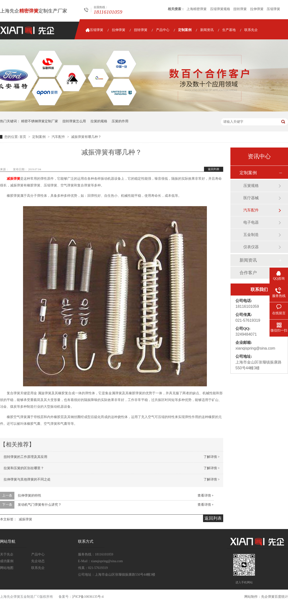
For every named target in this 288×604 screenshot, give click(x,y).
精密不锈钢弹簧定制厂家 (39, 121)
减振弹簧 (13, 178)
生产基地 (229, 30)
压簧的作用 (120, 121)
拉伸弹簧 (257, 9)
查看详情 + (206, 495)
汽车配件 (59, 137)
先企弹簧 (268, 596)
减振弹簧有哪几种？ (86, 137)
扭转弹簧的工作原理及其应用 (25, 457)
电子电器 (251, 222)
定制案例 (185, 30)
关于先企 (6, 554)
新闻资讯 (207, 30)
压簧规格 (251, 186)
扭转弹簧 (240, 9)
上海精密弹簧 (196, 9)
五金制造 (251, 235)
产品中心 (162, 30)
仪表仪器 (251, 247)
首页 (23, 137)
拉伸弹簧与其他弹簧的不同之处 (27, 479)
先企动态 (38, 561)
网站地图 (6, 568)
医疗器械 (251, 198)
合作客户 (248, 272)
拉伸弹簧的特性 (29, 495)
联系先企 (251, 30)
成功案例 (6, 561)
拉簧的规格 (98, 121)
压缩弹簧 (273, 9)
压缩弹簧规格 (220, 9)
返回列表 (213, 169)
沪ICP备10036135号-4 (87, 596)
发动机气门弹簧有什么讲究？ (39, 504)
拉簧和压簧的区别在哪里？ (24, 468)
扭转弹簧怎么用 (74, 121)
